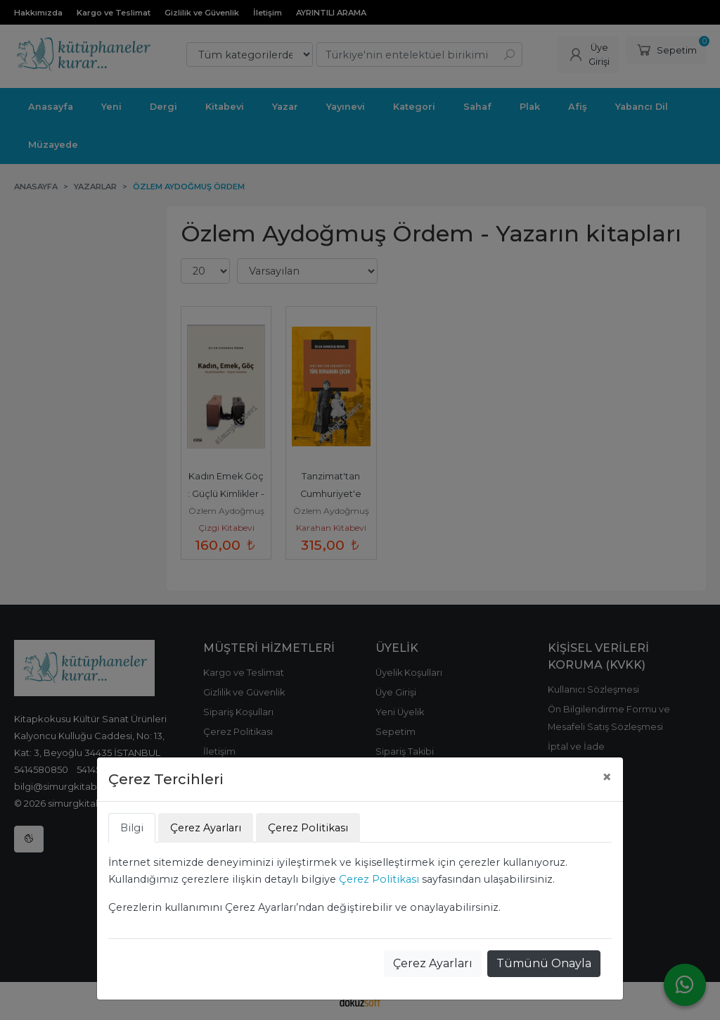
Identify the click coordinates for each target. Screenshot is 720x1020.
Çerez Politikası (379, 879)
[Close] (607, 777)
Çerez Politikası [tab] (308, 827)
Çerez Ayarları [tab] (205, 827)
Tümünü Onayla (543, 963)
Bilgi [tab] (131, 827)
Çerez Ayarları (432, 963)
